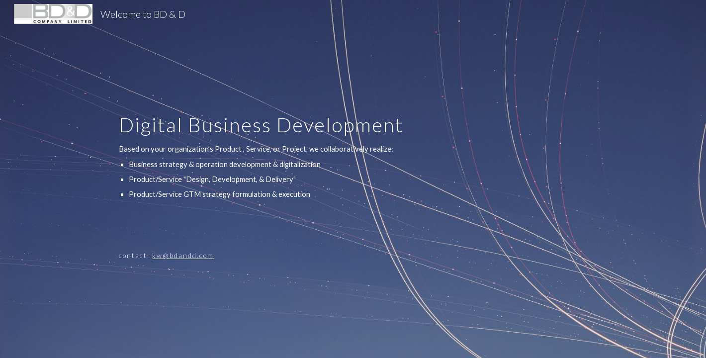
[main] (377, 179)
